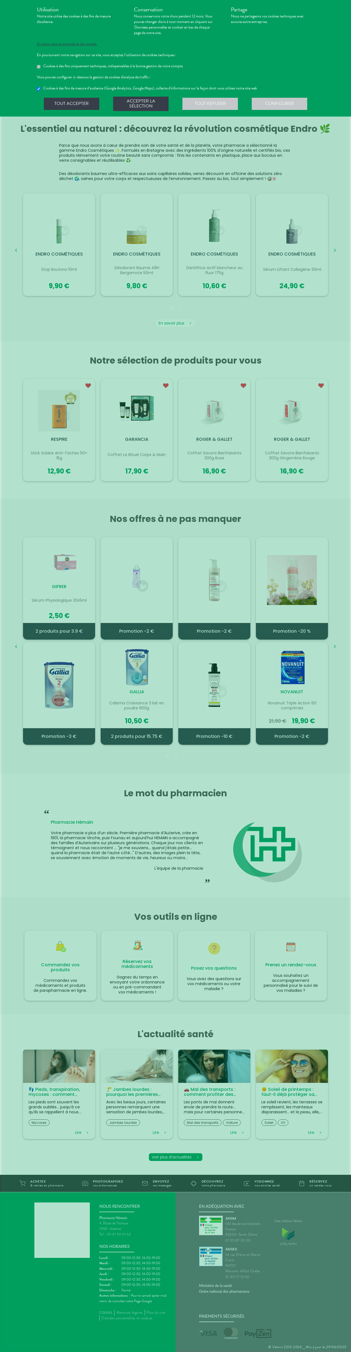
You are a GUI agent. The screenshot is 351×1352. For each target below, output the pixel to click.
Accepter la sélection (141, 103)
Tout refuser (210, 103)
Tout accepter (71, 103)
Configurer (279, 103)
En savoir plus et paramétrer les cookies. (67, 44)
